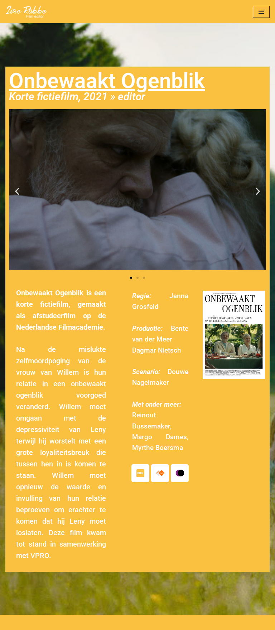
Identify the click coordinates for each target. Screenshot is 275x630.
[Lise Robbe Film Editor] (26, 11)
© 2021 (105, 622)
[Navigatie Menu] (261, 12)
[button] (17, 190)
